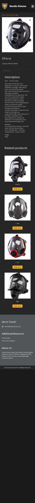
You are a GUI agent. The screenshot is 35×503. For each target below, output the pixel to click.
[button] (30, 20)
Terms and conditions (8, 341)
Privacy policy (6, 338)
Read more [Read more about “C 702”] (17, 228)
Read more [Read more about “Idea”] (17, 306)
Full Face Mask (10, 15)
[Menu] (32, 6)
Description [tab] (7, 71)
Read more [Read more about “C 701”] (17, 267)
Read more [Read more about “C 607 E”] (17, 189)
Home (3, 15)
